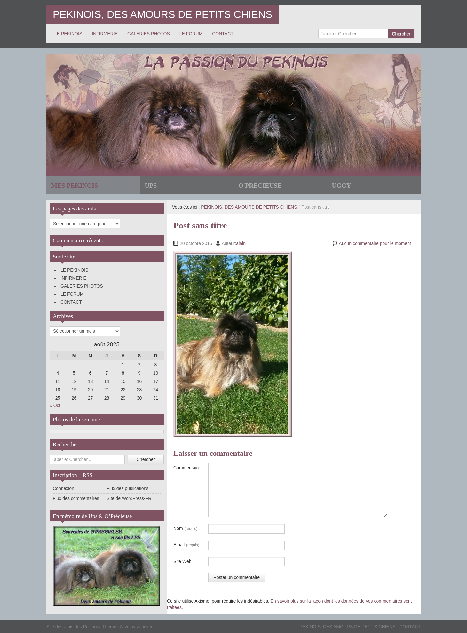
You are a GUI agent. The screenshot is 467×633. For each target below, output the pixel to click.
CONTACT (223, 33)
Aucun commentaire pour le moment (375, 243)
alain (241, 243)
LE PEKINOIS (68, 33)
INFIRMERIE (105, 33)
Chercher (401, 33)
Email (186, 545)
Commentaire (186, 467)
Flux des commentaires (76, 498)
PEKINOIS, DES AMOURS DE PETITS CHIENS (162, 14)
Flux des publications (128, 488)
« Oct (55, 405)
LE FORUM (190, 33)
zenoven (145, 626)
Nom (185, 529)
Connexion (63, 488)
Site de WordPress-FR (129, 498)
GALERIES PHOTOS (148, 33)
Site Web (182, 561)
